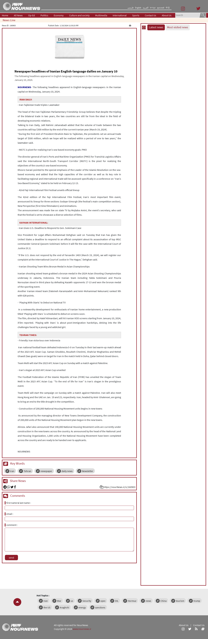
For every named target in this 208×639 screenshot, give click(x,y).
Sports (135, 15)
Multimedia (101, 15)
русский (160, 7)
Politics (44, 15)
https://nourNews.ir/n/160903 (119, 487)
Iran (12, 471)
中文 (168, 7)
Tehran (27, 471)
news (148, 600)
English (138, 7)
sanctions (100, 607)
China (163, 600)
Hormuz (132, 600)
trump (197, 600)
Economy (59, 15)
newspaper (46, 471)
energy (82, 607)
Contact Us (150, 15)
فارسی (130, 7)
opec (103, 600)
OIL (116, 600)
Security (86, 600)
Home (5, 15)
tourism (180, 600)
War (59, 600)
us (72, 600)
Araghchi (64, 607)
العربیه (145, 7)
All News (18, 15)
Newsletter (87, 471)
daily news (67, 471)
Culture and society (79, 15)
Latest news (156, 27)
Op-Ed (31, 15)
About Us (166, 15)
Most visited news (177, 27)
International (120, 15)
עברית (153, 7)
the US (46, 607)
